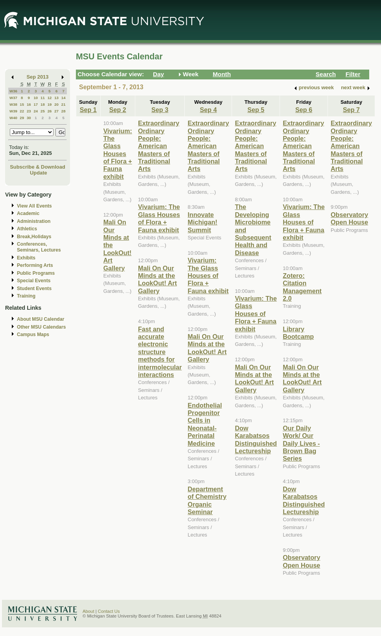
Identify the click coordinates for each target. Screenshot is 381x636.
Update (38, 173)
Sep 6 (303, 109)
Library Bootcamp (298, 332)
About (88, 611)
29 (22, 118)
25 (42, 111)
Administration (33, 221)
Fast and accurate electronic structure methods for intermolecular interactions (160, 351)
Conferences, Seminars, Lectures (39, 247)
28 (63, 111)
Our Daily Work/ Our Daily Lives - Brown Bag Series (301, 443)
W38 (13, 104)
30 (29, 118)
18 (42, 104)
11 (42, 98)
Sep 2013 (38, 77)
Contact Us (109, 611)
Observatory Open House (301, 561)
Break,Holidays (34, 236)
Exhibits (26, 258)
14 (63, 98)
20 (56, 104)
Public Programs (36, 273)
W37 (13, 98)
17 (35, 104)
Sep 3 (159, 109)
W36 (13, 91)
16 (29, 104)
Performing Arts (35, 265)
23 (29, 111)
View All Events (34, 206)
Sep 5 (255, 109)
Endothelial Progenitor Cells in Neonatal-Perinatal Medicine (205, 424)
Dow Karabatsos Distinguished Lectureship (256, 439)
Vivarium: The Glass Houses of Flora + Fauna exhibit (117, 153)
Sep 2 (117, 109)
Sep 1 (88, 109)
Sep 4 (208, 109)
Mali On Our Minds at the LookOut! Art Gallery (157, 279)
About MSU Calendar (40, 319)
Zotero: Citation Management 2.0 (302, 287)
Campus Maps (33, 334)
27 (56, 111)
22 (22, 111)
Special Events (33, 280)
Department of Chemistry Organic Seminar (207, 500)
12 (50, 98)
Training (26, 296)
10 (35, 98)
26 (50, 111)
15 (22, 104)
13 (56, 98)
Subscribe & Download (37, 167)
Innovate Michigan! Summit (202, 222)
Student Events (34, 288)
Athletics (27, 229)
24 (35, 111)
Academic (28, 213)
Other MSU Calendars (41, 327)
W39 (13, 111)
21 (63, 104)
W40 (13, 118)
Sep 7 (351, 109)
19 (50, 104)
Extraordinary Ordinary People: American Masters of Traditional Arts (158, 145)
